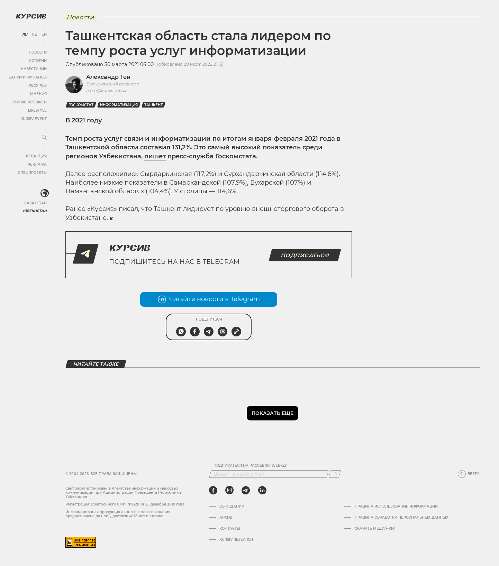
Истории (38, 60)
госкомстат (81, 105)
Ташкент (153, 105)
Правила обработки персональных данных (401, 518)
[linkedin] (262, 490)
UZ (34, 35)
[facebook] (213, 490)
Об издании (231, 506)
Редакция (36, 156)
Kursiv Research (236, 540)
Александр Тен (108, 77)
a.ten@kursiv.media (106, 90)
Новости (38, 52)
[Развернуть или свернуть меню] (44, 137)
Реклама (37, 164)
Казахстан (35, 203)
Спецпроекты (32, 172)
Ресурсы (38, 85)
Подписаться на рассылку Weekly (250, 466)
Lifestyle (37, 110)
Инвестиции (34, 69)
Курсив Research (29, 102)
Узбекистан (34, 210)
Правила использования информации (396, 506)
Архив (225, 518)
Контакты (229, 529)
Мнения (38, 94)
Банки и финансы (28, 77)
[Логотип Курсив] (31, 16)
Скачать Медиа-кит (375, 529)
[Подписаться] (334, 474)
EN (44, 35)
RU (24, 35)
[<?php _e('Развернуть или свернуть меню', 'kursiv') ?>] (44, 193)
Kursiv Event (33, 119)
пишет (155, 156)
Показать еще (272, 413)
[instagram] (229, 490)
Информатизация (119, 105)
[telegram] (246, 490)
